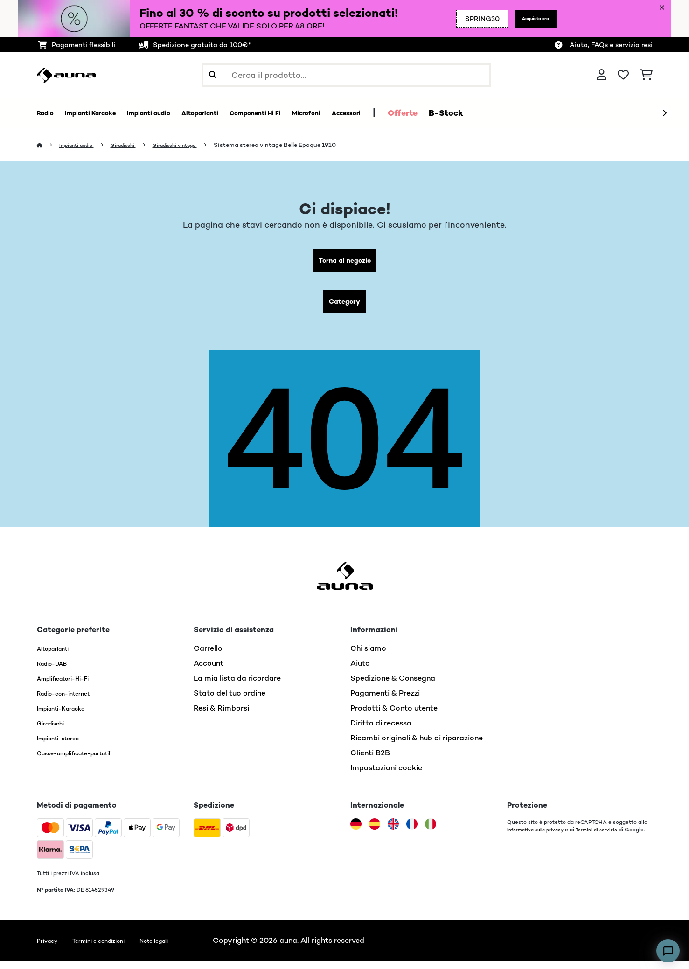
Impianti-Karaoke (68, 716)
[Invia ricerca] (212, 75)
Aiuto (360, 671)
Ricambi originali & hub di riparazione (416, 746)
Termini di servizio (608, 837)
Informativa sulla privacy (539, 837)
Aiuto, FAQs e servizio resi (611, 45)
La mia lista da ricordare (237, 686)
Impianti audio (83, 145)
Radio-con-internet (72, 701)
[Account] (601, 75)
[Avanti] (664, 113)
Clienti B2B (370, 761)
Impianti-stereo (65, 746)
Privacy (50, 948)
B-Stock (539, 113)
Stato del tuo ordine (229, 701)
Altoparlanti (58, 656)
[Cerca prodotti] (346, 75)
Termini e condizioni (112, 948)
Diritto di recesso (380, 731)
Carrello (208, 656)
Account (208, 671)
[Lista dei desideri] (623, 75)
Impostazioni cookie (386, 776)
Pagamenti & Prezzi (385, 701)
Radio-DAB (57, 671)
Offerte (495, 113)
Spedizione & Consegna (392, 686)
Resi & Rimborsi (221, 716)
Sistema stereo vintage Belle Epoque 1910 (305, 145)
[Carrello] (646, 75)
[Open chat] (668, 950)
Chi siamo (368, 656)
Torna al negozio (344, 262)
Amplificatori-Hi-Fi (71, 686)
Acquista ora (528, 18)
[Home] (49, 145)
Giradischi (138, 145)
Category (344, 307)
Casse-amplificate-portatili (87, 761)
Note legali (181, 948)
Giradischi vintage (199, 145)
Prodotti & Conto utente (394, 716)
